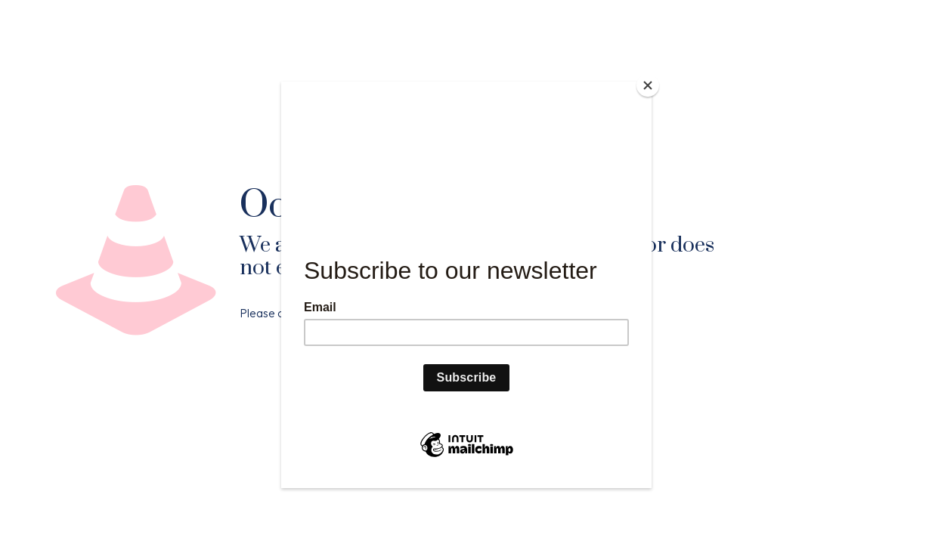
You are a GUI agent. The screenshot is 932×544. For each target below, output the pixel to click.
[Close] (647, 85)
